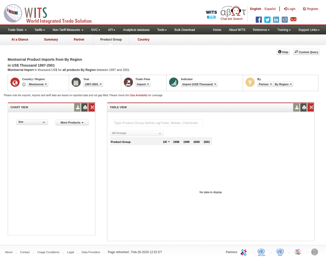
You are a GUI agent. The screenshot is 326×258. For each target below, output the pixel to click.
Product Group (111, 39)
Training (284, 30)
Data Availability (139, 95)
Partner (79, 39)
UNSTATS (280, 252)
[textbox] (159, 122)
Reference (261, 30)
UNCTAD (262, 252)
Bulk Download (184, 30)
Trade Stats (17, 30)
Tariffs (39, 30)
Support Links (309, 30)
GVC (95, 30)
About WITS (237, 30)
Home (217, 30)
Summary (51, 39)
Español (270, 9)
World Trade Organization (298, 252)
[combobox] (32, 122)
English (255, 9)
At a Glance (19, 39)
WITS (51, 13)
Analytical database (136, 30)
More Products (72, 122)
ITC (244, 252)
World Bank (316, 252)
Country (143, 39)
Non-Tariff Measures (68, 30)
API (111, 30)
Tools (162, 30)
